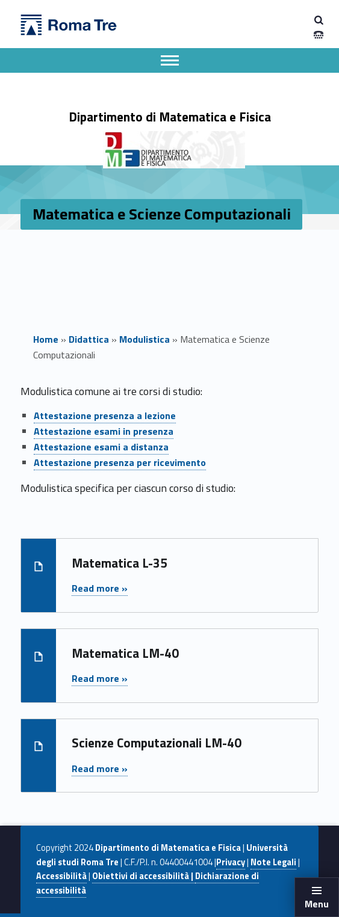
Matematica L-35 (119, 562)
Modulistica (144, 339)
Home (45, 339)
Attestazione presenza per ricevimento (120, 462)
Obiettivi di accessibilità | (143, 876)
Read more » (100, 588)
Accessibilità (61, 876)
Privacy (230, 862)
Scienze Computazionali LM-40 (156, 742)
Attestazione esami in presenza (103, 431)
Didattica (89, 339)
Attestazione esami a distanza (101, 447)
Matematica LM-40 (125, 653)
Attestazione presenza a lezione (105, 415)
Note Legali (273, 862)
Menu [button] (317, 904)
